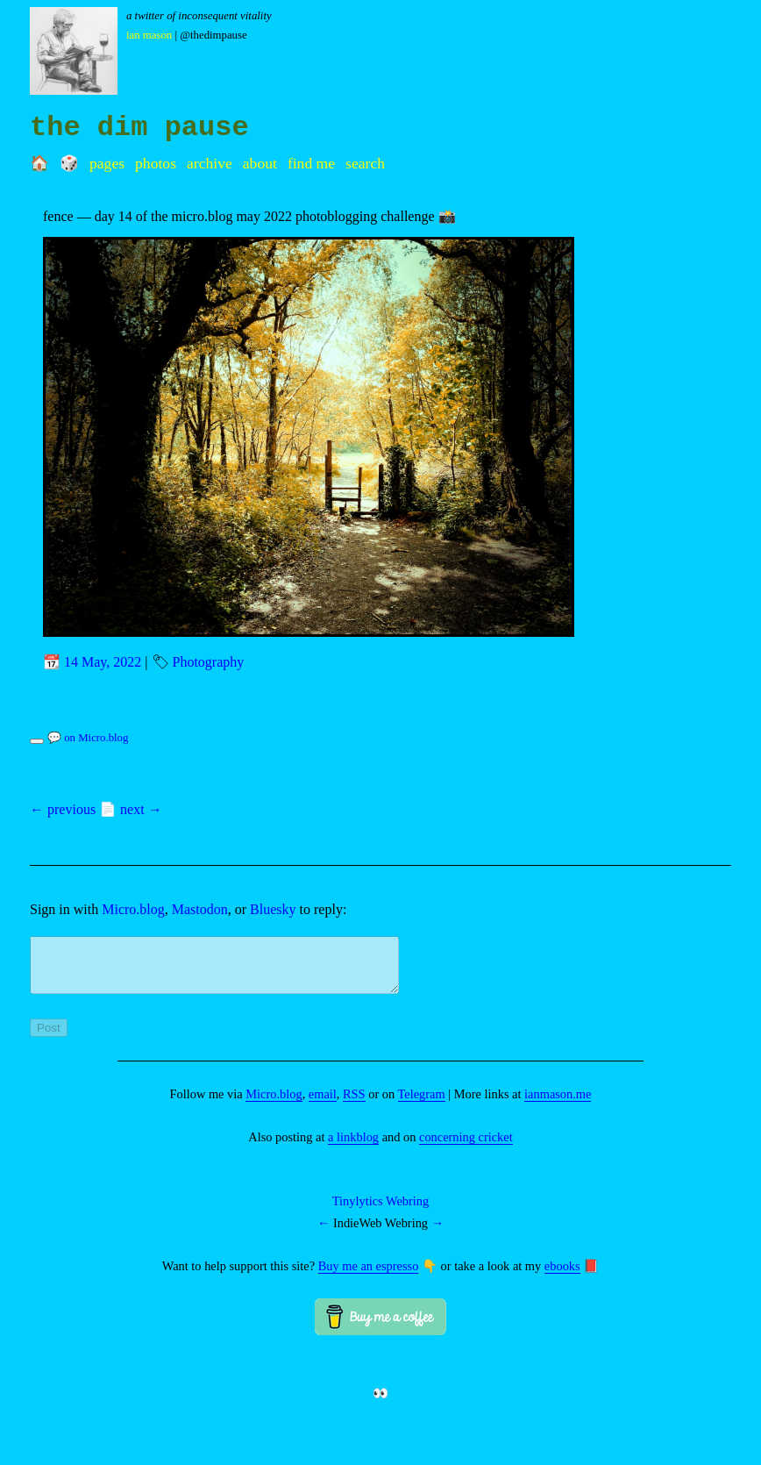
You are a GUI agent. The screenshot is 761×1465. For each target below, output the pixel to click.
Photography (209, 661)
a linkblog (353, 1147)
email (323, 1104)
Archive (209, 163)
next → (141, 809)
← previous (63, 809)
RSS (354, 1104)
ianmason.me (557, 1104)
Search (365, 163)
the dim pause (139, 127)
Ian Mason (149, 35)
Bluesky (272, 909)
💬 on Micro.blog (87, 738)
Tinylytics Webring (380, 1211)
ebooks (562, 1276)
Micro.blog (133, 909)
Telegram (421, 1104)
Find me (311, 163)
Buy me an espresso (368, 1276)
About (260, 163)
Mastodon (200, 909)
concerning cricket (466, 1147)
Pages (106, 163)
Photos (155, 163)
